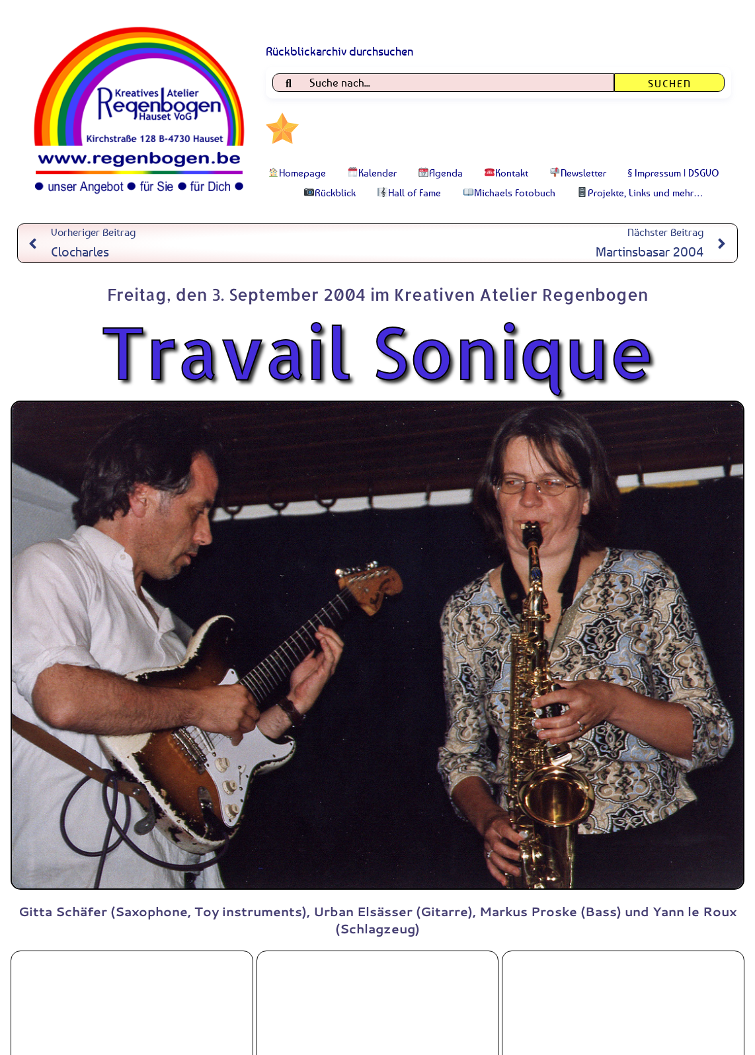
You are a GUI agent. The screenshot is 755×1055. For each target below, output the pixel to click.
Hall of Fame (409, 192)
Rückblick (330, 192)
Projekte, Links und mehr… (640, 192)
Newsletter (578, 172)
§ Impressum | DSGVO (673, 172)
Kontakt (506, 172)
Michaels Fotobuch (509, 192)
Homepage (297, 172)
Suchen (670, 83)
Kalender (372, 172)
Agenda (440, 172)
